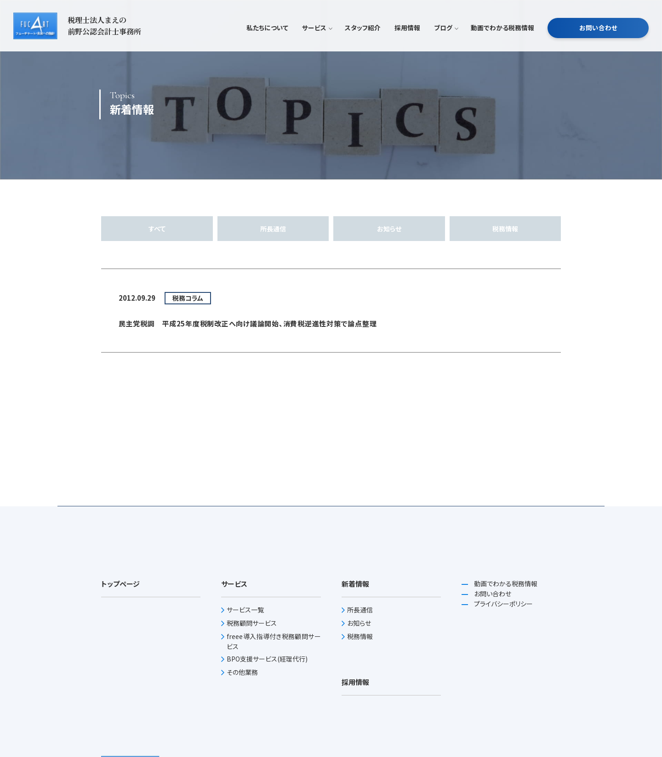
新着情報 (355, 584)
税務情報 (505, 228)
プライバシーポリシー (503, 603)
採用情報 (407, 38)
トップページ (120, 584)
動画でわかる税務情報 (502, 38)
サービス (316, 38)
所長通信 (273, 228)
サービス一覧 (245, 609)
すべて (157, 228)
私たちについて (267, 38)
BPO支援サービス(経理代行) (267, 658)
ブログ (445, 38)
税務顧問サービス (252, 623)
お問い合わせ (598, 38)
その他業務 (242, 672)
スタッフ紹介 (363, 38)
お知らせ (389, 228)
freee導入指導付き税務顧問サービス (273, 641)
